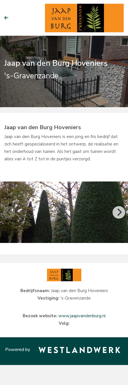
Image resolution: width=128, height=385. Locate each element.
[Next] (119, 212)
